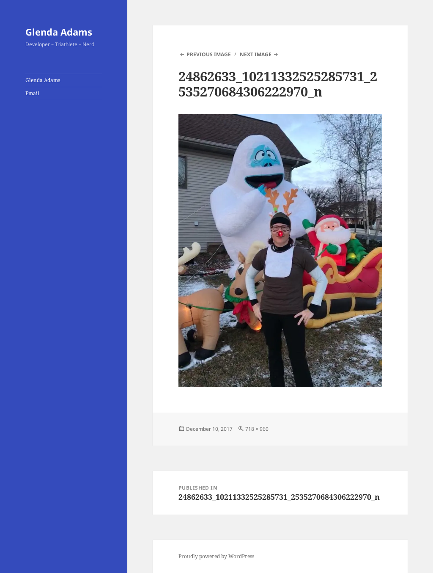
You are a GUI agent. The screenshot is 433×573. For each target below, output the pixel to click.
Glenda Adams (58, 31)
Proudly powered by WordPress (216, 556)
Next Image (255, 54)
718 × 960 (257, 429)
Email (32, 93)
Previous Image (208, 54)
